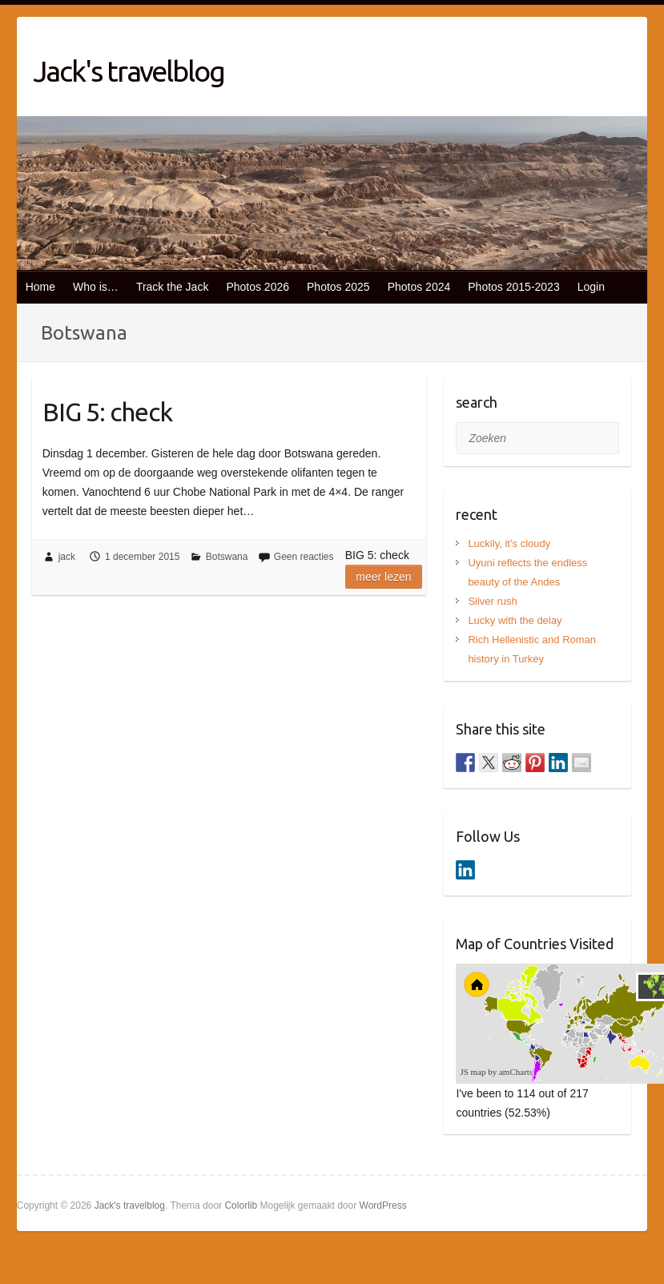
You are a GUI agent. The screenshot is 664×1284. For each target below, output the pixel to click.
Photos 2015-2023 (513, 286)
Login (591, 286)
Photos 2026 (257, 286)
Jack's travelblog (128, 70)
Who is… (96, 286)
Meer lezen (383, 576)
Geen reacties (304, 556)
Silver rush (492, 601)
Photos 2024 (419, 286)
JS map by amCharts (496, 1072)
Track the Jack (172, 286)
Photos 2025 (338, 286)
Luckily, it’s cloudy (509, 543)
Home (40, 286)
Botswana (227, 556)
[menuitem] (599, 1037)
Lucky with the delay (514, 620)
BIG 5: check (107, 411)
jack (66, 556)
